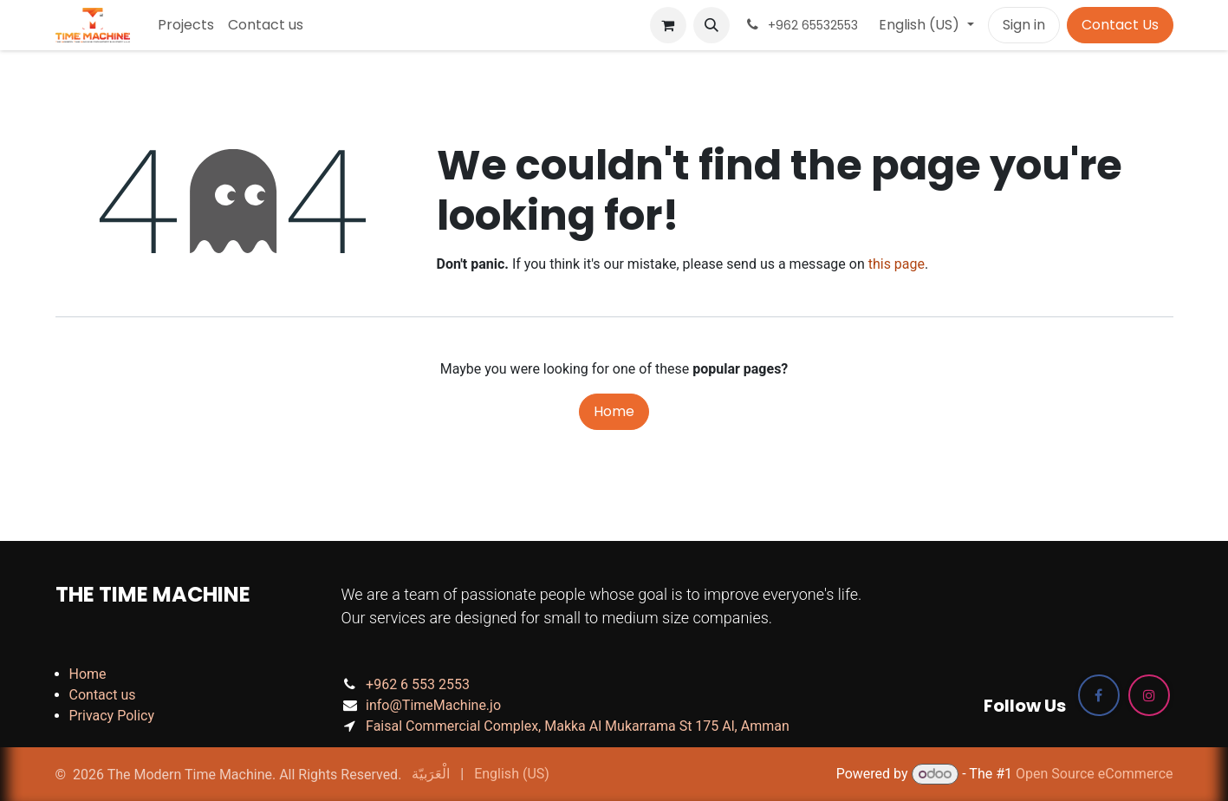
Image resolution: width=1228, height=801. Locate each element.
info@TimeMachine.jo (433, 705)
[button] (711, 25)
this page (896, 264)
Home (614, 411)
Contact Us (1120, 25)
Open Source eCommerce (1094, 773)
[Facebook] (1099, 695)
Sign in (1024, 25)
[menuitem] (186, 25)
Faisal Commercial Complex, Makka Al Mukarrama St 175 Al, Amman (577, 726)
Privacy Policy (112, 715)
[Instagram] (1149, 695)
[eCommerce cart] (668, 25)
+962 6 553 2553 (418, 684)
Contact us (102, 695)
